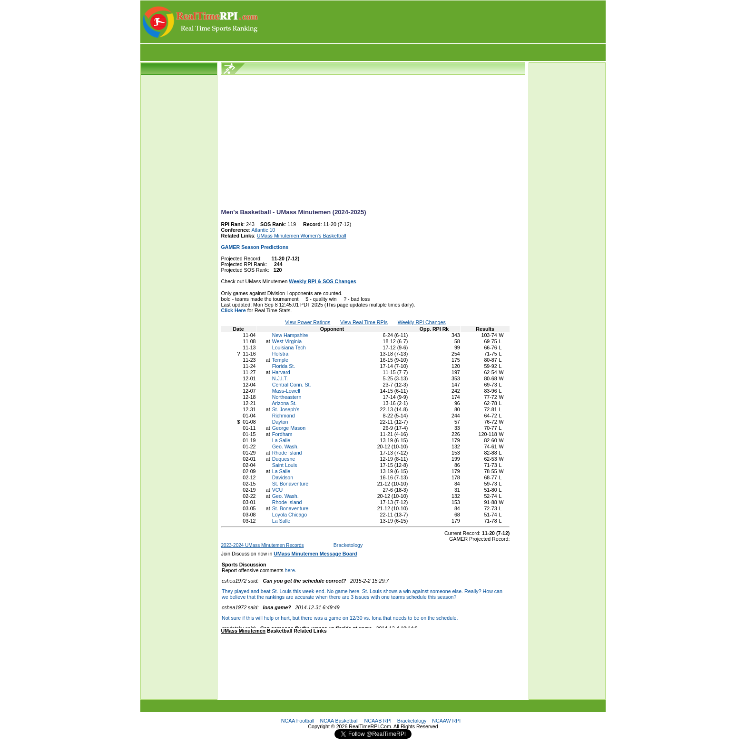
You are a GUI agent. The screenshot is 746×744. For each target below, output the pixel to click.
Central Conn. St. (291, 384)
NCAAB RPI (378, 721)
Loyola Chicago (289, 514)
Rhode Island (287, 453)
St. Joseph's (286, 409)
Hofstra (280, 354)
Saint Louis (284, 465)
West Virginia (287, 341)
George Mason (289, 428)
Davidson (282, 477)
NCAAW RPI (446, 721)
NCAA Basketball (339, 721)
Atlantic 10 (263, 230)
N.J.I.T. (280, 378)
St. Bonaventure (290, 483)
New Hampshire (290, 335)
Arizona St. (284, 403)
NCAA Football (297, 721)
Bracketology (348, 545)
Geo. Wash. (285, 446)
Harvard (281, 372)
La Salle (281, 440)
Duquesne (283, 459)
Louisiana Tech (289, 347)
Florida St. (283, 366)
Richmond (283, 415)
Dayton (280, 422)
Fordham (282, 434)
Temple (280, 360)
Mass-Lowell (286, 391)
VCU (277, 490)
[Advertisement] (432, 21)
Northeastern (287, 397)
